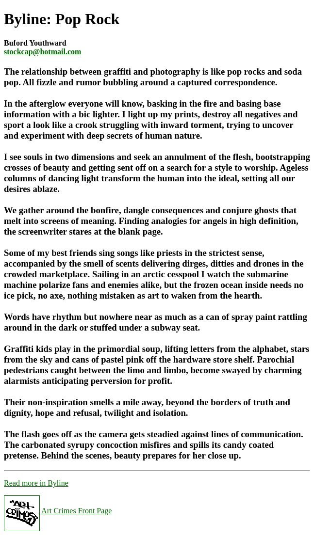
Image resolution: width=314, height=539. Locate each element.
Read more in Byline (36, 483)
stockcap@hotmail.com (42, 52)
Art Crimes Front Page (58, 511)
